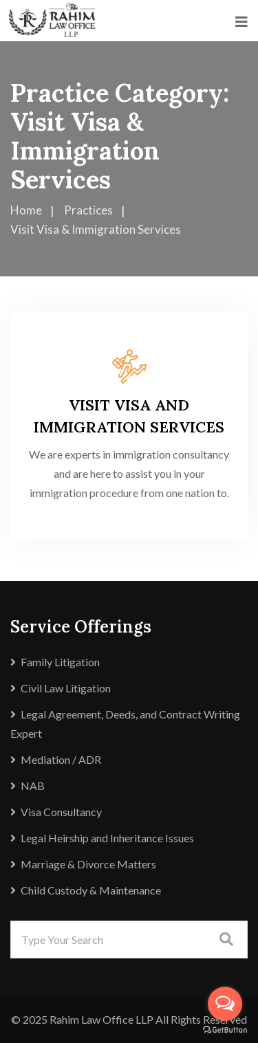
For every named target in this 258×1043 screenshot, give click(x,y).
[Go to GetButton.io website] (225, 1029)
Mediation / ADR (61, 759)
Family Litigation (60, 661)
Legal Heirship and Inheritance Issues (107, 837)
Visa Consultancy (61, 811)
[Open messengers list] (225, 1004)
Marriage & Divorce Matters (88, 863)
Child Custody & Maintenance (91, 890)
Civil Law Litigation (66, 687)
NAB (33, 785)
